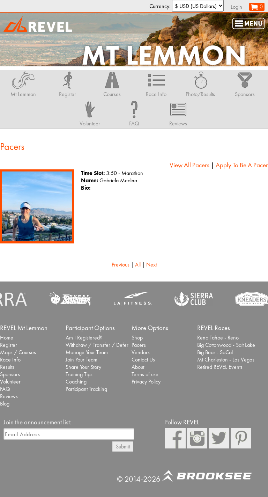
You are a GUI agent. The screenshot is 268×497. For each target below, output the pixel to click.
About (138, 367)
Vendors (141, 352)
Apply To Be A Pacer (242, 165)
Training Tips (79, 374)
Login (236, 6)
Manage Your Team (87, 352)
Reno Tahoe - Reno (218, 337)
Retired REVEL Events (220, 367)
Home (6, 337)
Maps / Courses (18, 352)
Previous (120, 264)
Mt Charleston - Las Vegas (225, 359)
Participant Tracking (86, 389)
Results (7, 367)
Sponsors (10, 374)
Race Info (10, 359)
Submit (123, 446)
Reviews (9, 396)
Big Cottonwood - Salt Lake (226, 345)
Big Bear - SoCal (215, 352)
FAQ (5, 389)
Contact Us (143, 359)
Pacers (139, 345)
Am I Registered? (84, 337)
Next (151, 264)
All (138, 264)
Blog (4, 403)
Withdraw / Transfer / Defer (97, 345)
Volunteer (10, 381)
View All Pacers (189, 165)
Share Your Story (83, 367)
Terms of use (145, 374)
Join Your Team (81, 359)
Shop (137, 337)
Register (8, 345)
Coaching (76, 381)
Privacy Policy (146, 381)
